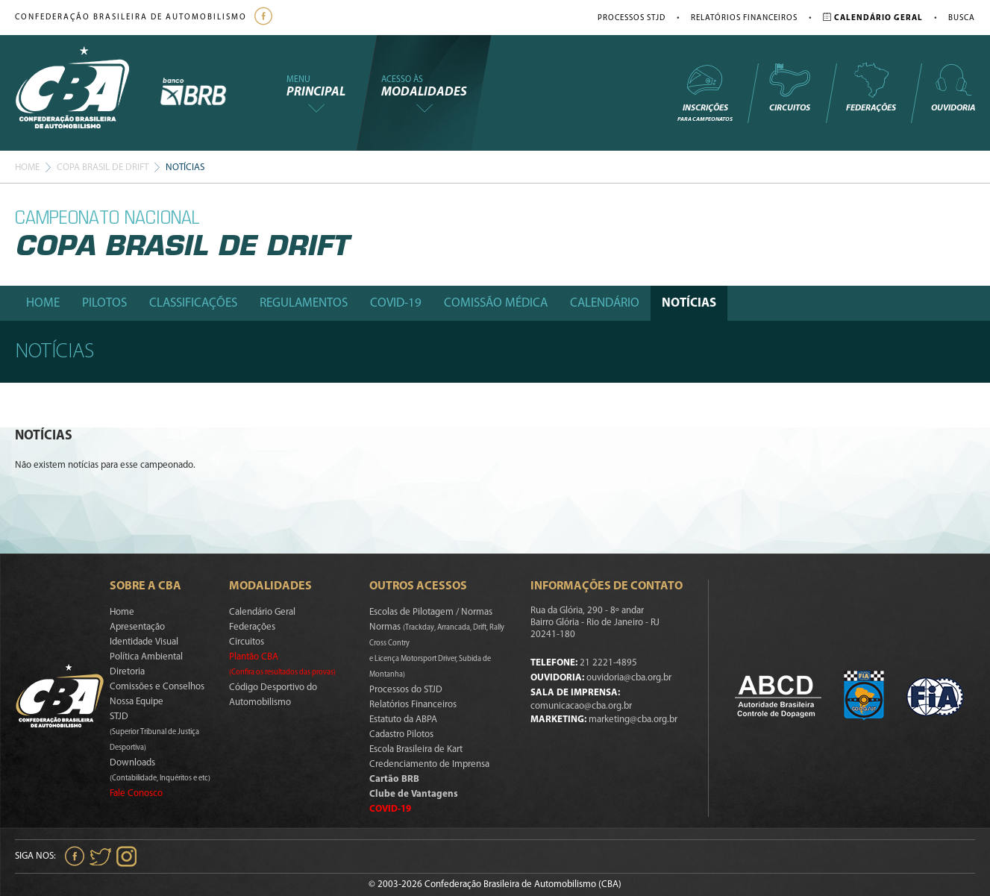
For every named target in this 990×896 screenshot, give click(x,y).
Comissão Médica (496, 303)
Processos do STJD (405, 690)
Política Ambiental (146, 657)
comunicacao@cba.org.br (581, 706)
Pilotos (104, 303)
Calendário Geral (262, 612)
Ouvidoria (953, 87)
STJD (154, 732)
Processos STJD (631, 18)
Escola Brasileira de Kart (416, 749)
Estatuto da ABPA (403, 719)
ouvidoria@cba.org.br (628, 678)
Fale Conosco (136, 793)
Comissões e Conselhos (157, 687)
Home (27, 167)
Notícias (689, 303)
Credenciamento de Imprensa (429, 764)
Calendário (604, 303)
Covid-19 (396, 303)
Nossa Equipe (136, 702)
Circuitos (789, 87)
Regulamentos (304, 303)
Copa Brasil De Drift (102, 167)
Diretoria (127, 672)
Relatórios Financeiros (744, 18)
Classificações (193, 303)
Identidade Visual (144, 642)
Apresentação (137, 627)
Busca (961, 18)
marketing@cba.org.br (633, 719)
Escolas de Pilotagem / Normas (430, 612)
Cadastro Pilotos (401, 734)
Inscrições (705, 92)
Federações (871, 87)
